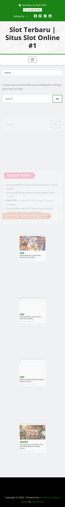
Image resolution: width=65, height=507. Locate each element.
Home (7, 73)
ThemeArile (38, 501)
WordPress (46, 497)
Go (57, 98)
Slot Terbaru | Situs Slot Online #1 (32, 37)
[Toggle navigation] (33, 60)
